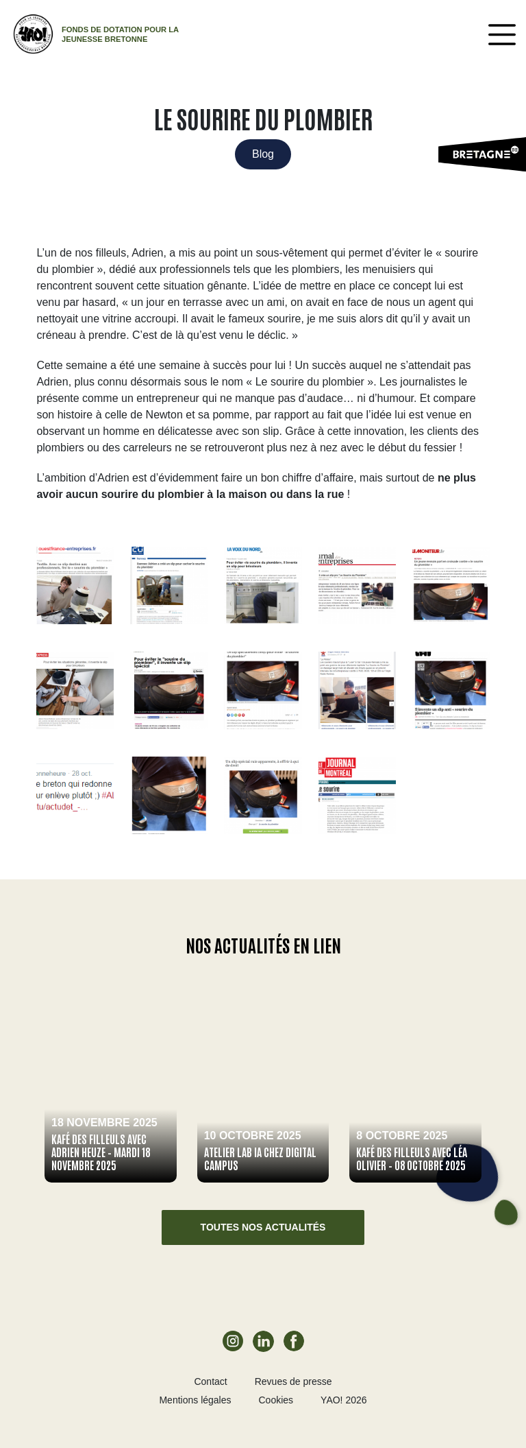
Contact (210, 1381)
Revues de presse (293, 1381)
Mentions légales (195, 1399)
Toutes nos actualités (263, 1227)
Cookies (276, 1399)
